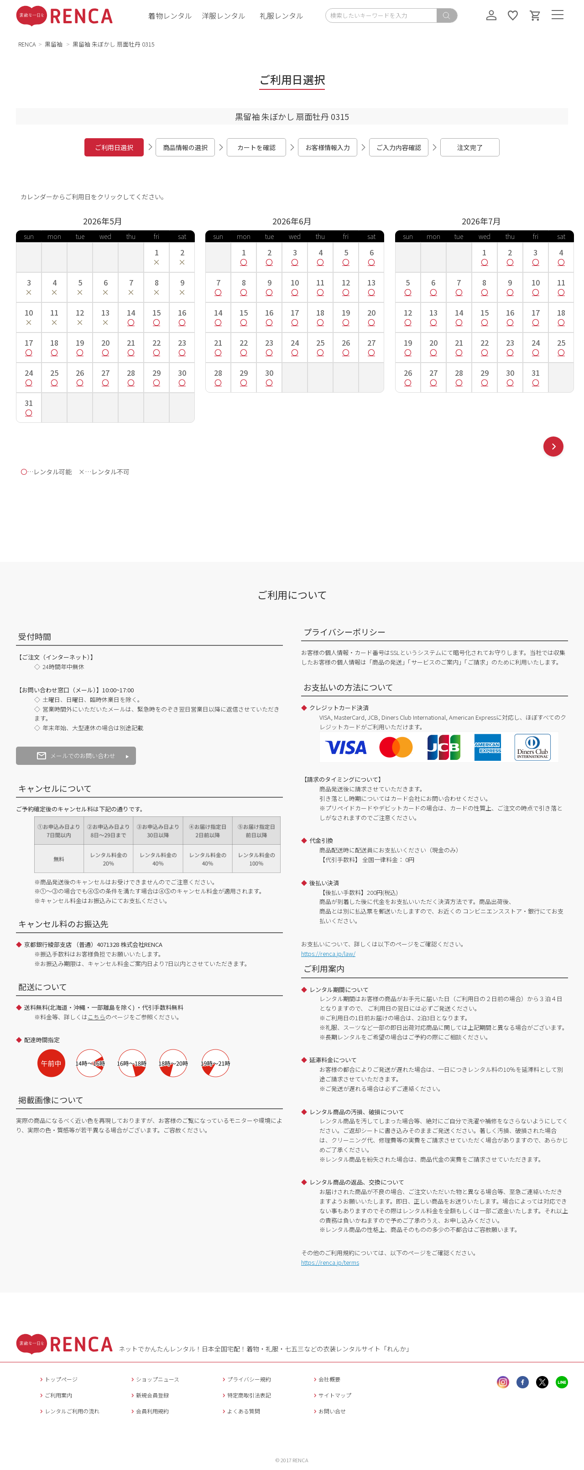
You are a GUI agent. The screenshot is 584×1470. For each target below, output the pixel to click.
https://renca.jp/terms (330, 1262)
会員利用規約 (149, 1411)
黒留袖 (54, 44)
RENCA (27, 44)
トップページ (58, 1379)
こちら (96, 1017)
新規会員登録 (149, 1395)
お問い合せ (329, 1411)
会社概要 (326, 1379)
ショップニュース (154, 1379)
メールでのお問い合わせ (76, 755)
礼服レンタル (281, 15)
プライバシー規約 (245, 1379)
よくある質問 (240, 1411)
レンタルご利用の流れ (68, 1411)
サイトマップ (331, 1395)
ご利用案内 (55, 1395)
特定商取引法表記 (245, 1395)
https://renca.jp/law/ (328, 953)
